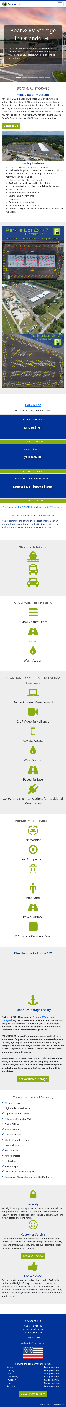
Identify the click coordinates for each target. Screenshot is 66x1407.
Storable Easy (57, 1404)
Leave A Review (33, 1256)
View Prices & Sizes (33, 1394)
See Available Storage (33, 1079)
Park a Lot (33, 405)
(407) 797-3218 (23, 506)
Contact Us (11, 126)
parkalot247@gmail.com (51, 506)
